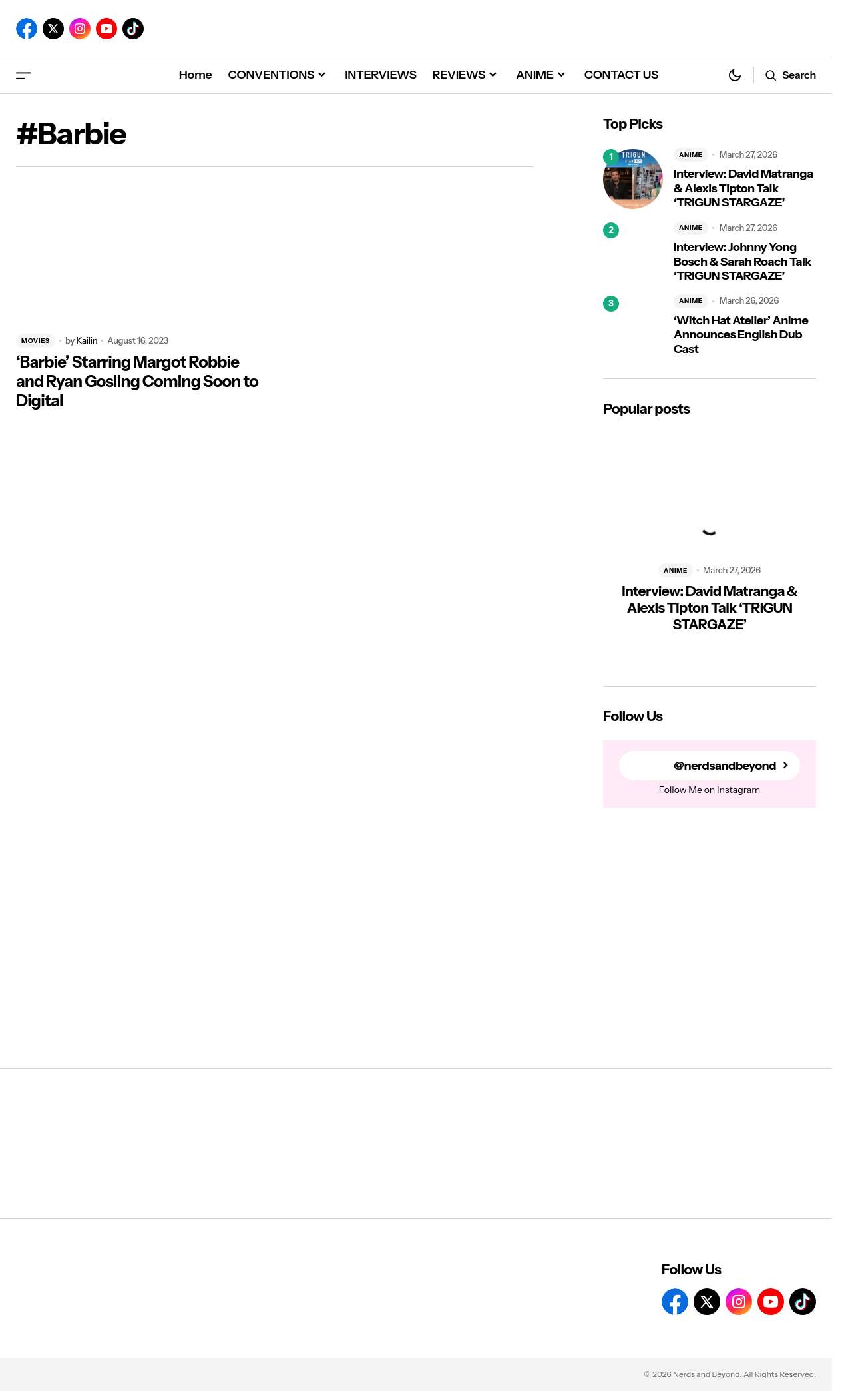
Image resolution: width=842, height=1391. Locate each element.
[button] (23, 75)
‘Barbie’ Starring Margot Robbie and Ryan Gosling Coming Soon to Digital (137, 381)
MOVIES (35, 340)
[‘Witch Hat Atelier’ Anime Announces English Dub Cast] (633, 326)
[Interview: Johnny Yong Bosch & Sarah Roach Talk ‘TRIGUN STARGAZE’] (633, 252)
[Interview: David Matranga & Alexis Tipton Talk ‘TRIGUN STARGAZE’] (633, 179)
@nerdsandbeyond (725, 766)
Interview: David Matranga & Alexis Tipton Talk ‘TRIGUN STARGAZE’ (743, 188)
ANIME (691, 154)
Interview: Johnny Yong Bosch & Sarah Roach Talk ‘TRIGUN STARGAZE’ (742, 261)
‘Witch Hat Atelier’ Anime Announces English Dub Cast (741, 335)
